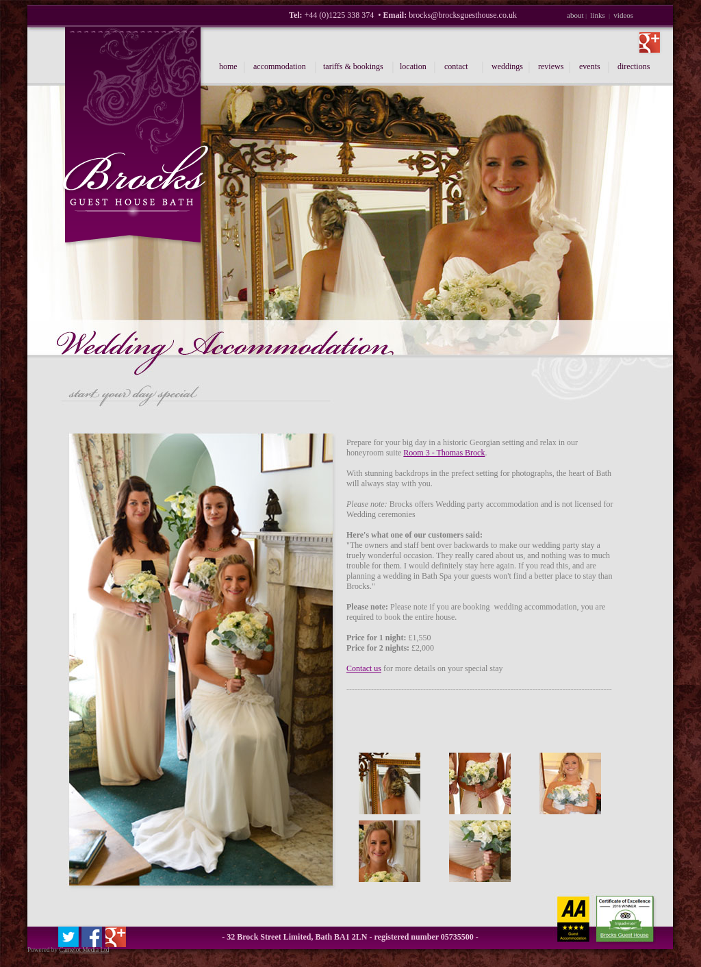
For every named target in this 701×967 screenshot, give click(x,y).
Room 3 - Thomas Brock (444, 452)
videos (623, 15)
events (589, 66)
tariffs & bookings (353, 66)
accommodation (279, 66)
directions (633, 66)
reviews (550, 66)
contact (456, 66)
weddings (507, 66)
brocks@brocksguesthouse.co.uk (463, 15)
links (597, 15)
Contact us (363, 668)
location (413, 66)
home (228, 66)
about (575, 15)
